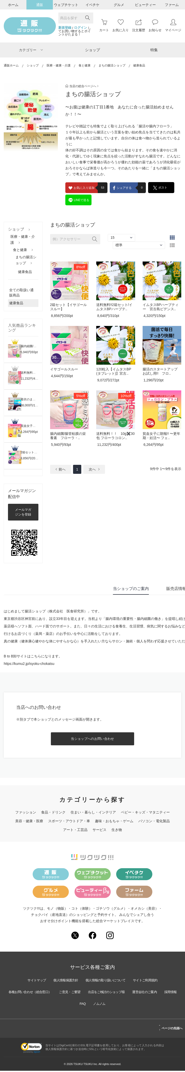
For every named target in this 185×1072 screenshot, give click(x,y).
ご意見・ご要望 (78, 993)
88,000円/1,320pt (32, 405)
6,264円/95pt (29, 432)
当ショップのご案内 (131, 588)
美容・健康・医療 (29, 821)
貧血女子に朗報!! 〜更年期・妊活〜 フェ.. (162, 436)
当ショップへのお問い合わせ (92, 739)
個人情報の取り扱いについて (106, 981)
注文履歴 (138, 25)
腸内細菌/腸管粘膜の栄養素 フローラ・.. (68, 436)
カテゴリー (31, 50)
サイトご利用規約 (151, 981)
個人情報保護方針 (63, 981)
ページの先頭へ (171, 1028)
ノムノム (110, 1005)
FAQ (92, 1005)
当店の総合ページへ (81, 86)
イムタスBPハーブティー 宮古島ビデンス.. (161, 307)
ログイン (80, 27)
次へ (94, 469)
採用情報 (75, 1005)
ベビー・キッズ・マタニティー (145, 812)
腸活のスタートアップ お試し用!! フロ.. (160, 371)
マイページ (173, 25)
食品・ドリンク (53, 812)
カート (104, 25)
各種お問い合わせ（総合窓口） (34, 993)
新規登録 (64, 27)
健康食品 (25, 272)
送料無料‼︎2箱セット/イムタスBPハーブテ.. (114, 307)
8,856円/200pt (30, 458)
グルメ (119, 5)
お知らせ (155, 25)
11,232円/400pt (31, 378)
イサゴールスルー (64, 369)
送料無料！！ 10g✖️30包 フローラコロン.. (115, 436)
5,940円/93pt (29, 352)
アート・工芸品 (75, 830)
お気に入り (120, 25)
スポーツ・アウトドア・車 (69, 821)
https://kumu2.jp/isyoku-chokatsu (29, 664)
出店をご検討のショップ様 (119, 993)
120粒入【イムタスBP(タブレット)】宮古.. (113, 371)
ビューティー (145, 5)
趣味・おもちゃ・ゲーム (114, 821)
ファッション (25, 812)
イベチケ (92, 5)
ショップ (92, 50)
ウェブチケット (66, 5)
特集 (154, 50)
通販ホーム (11, 65)
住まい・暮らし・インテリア (93, 812)
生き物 (116, 830)
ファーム (172, 5)
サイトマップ (30, 981)
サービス (99, 830)
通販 (39, 5)
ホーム (13, 5)
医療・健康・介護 (59, 65)
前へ (61, 469)
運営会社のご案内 (161, 993)
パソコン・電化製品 (154, 821)
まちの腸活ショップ (111, 65)
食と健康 (85, 65)
